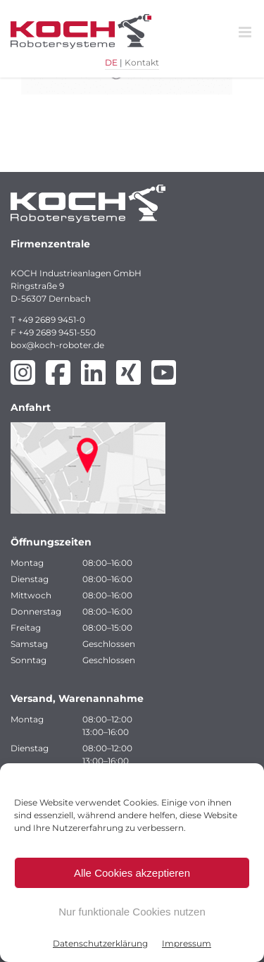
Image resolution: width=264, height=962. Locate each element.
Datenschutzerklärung (100, 943)
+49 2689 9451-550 (57, 332)
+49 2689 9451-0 (51, 319)
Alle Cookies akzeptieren (132, 873)
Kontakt (142, 62)
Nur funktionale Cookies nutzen (131, 912)
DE (111, 62)
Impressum (186, 943)
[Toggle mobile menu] (246, 32)
